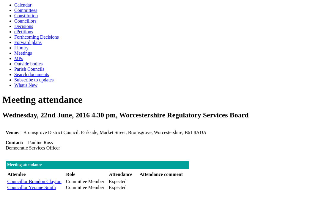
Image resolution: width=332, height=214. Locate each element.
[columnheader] (35, 175)
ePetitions (23, 31)
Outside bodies (28, 63)
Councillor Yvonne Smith (31, 187)
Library (21, 47)
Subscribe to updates (34, 79)
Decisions (23, 26)
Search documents (31, 74)
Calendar (23, 4)
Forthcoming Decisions (36, 37)
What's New (25, 85)
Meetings (23, 53)
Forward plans (28, 42)
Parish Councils (29, 69)
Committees (25, 10)
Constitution (26, 15)
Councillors (25, 20)
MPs (18, 58)
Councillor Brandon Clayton (34, 181)
